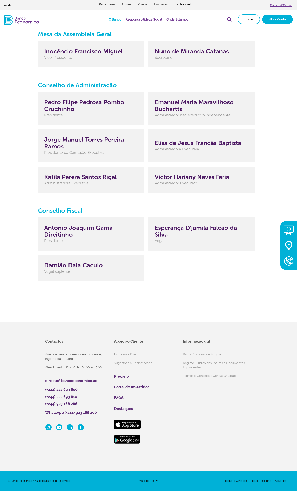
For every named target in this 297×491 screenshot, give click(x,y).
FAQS (119, 398)
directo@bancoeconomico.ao (71, 380)
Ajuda (7, 5)
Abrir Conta (277, 19)
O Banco (115, 19)
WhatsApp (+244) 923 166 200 (71, 412)
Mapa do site (146, 480)
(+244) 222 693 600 (61, 389)
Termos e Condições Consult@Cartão (209, 376)
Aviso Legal (281, 480)
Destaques (123, 408)
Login (249, 19)
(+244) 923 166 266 (61, 404)
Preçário (121, 376)
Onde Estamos (177, 19)
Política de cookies (261, 480)
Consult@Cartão (281, 5)
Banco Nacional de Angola (202, 354)
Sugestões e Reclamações (133, 363)
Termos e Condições (236, 480)
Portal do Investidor (131, 387)
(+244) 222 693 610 (61, 397)
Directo (127, 354)
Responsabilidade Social (144, 19)
